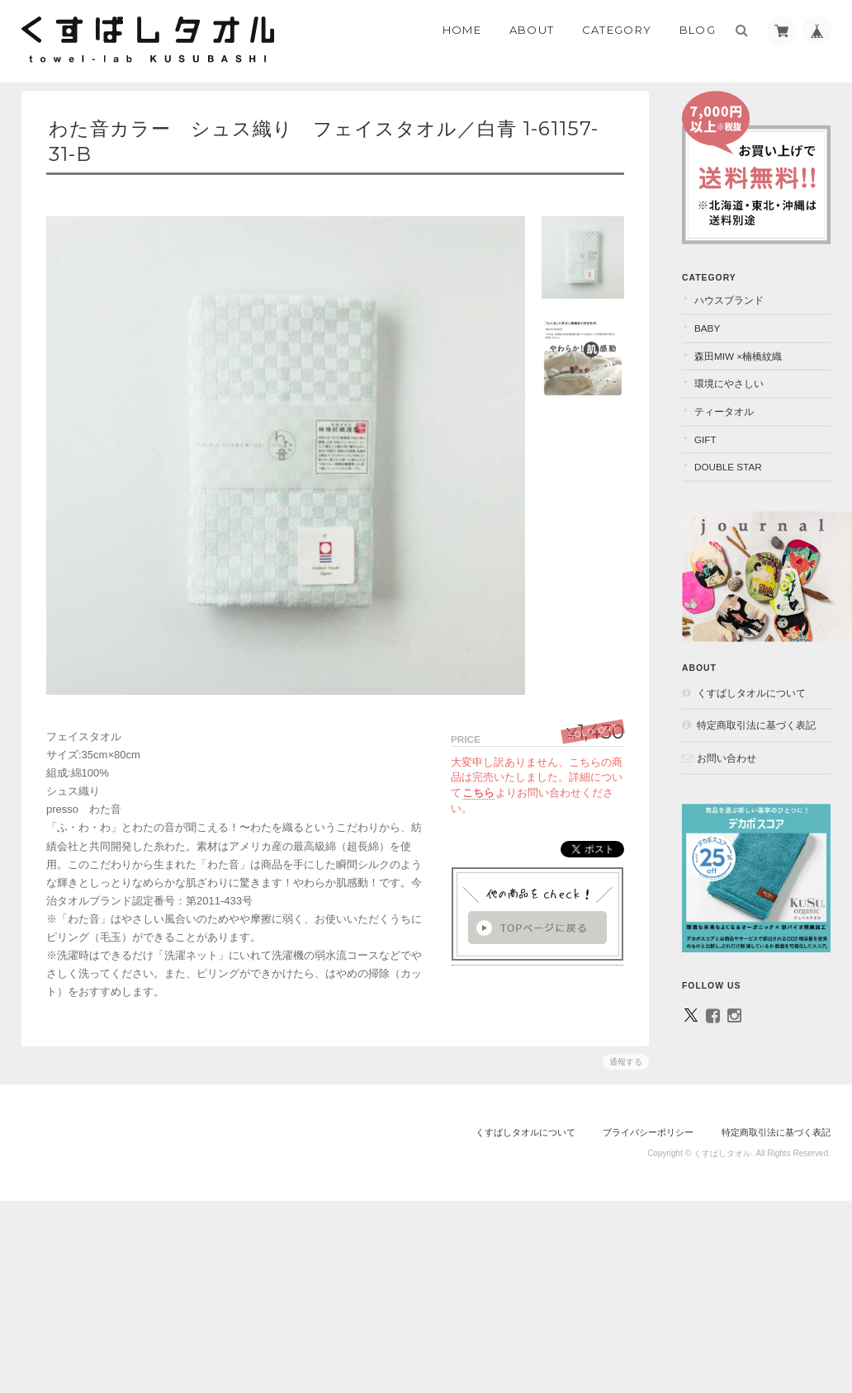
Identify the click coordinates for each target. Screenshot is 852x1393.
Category (616, 29)
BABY (707, 328)
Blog (697, 29)
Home (462, 29)
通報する (625, 1061)
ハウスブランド (729, 300)
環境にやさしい (729, 383)
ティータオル (724, 411)
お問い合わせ (726, 758)
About (532, 29)
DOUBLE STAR (728, 466)
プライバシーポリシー (648, 1132)
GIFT (705, 439)
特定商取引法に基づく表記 (756, 725)
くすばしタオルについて (751, 692)
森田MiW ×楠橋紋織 (738, 356)
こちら (478, 792)
